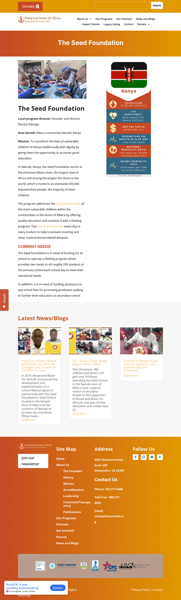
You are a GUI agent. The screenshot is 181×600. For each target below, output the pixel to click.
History (68, 477)
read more (29, 420)
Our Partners (124, 19)
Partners (62, 524)
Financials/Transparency (76, 504)
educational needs (68, 204)
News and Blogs (145, 19)
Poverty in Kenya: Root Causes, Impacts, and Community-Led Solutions (140, 365)
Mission (68, 484)
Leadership (71, 496)
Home (60, 459)
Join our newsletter (30, 460)
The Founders (72, 471)
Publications (72, 512)
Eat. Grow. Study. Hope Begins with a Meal (89, 362)
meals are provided (50, 226)
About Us (82, 19)
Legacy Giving (112, 24)
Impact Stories (91, 24)
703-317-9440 (113, 489)
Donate (28, 6)
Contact (128, 24)
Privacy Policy (141, 590)
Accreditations (73, 490)
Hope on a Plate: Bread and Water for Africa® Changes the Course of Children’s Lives (39, 365)
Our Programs (103, 19)
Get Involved (65, 531)
